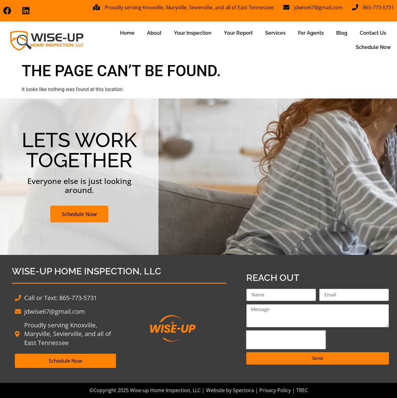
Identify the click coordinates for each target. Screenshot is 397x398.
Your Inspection (193, 33)
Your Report (238, 33)
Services (275, 33)
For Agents (311, 33)
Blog (341, 33)
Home (127, 33)
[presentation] (286, 339)
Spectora (243, 390)
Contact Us (373, 33)
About (154, 33)
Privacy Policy (275, 390)
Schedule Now (373, 47)
